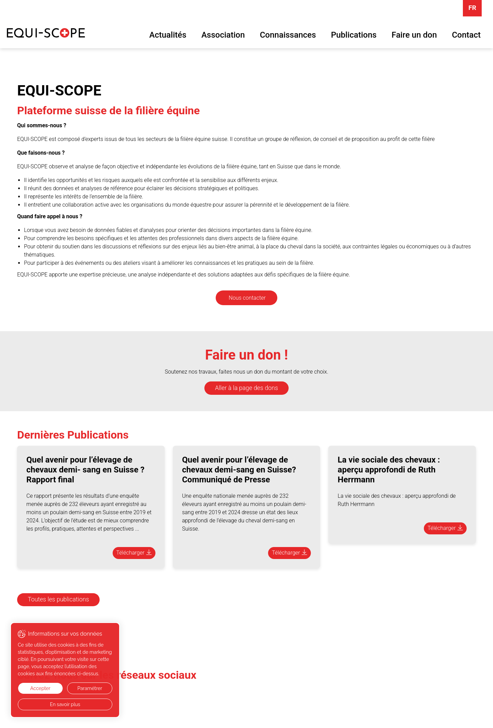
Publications (354, 35)
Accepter (40, 688)
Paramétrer (89, 688)
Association (223, 35)
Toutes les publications (58, 599)
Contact (466, 35)
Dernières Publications (73, 434)
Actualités (167, 35)
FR (472, 8)
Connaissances (288, 35)
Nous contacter (247, 298)
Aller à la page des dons (246, 388)
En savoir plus (65, 704)
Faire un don (414, 35)
